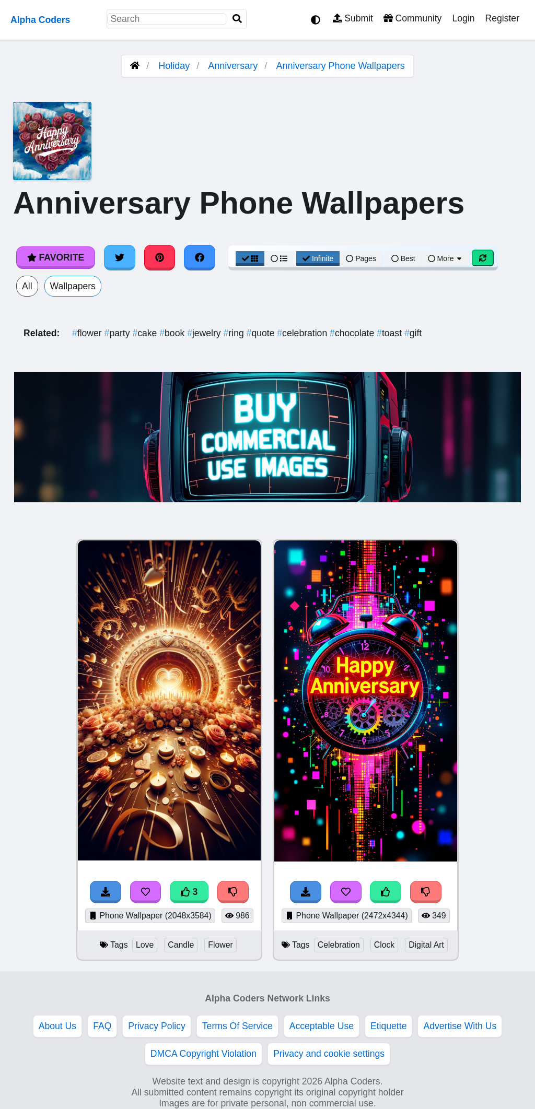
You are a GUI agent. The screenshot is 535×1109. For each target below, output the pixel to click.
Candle (181, 944)
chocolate (353, 333)
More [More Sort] (445, 258)
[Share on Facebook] (199, 257)
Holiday (174, 66)
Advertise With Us (459, 1026)
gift (413, 333)
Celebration (339, 944)
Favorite (55, 257)
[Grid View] (250, 258)
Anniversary (233, 66)
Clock (384, 944)
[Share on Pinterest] (160, 257)
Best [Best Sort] (403, 258)
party (118, 333)
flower (88, 333)
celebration (303, 333)
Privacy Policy (156, 1026)
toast (390, 333)
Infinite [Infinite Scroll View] (318, 258)
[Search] (237, 19)
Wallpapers (73, 286)
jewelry (205, 333)
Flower (220, 944)
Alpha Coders (40, 20)
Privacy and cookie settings (329, 1053)
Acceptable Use (321, 1026)
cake (145, 333)
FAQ (102, 1026)
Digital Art (426, 944)
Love (145, 944)
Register (502, 18)
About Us (57, 1026)
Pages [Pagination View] (361, 258)
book (173, 333)
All (27, 286)
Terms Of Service (237, 1026)
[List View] (279, 258)
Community (412, 18)
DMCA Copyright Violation (203, 1053)
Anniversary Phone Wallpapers (340, 66)
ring (235, 333)
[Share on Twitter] (119, 257)
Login (463, 18)
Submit (353, 18)
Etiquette (388, 1026)
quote (262, 333)
